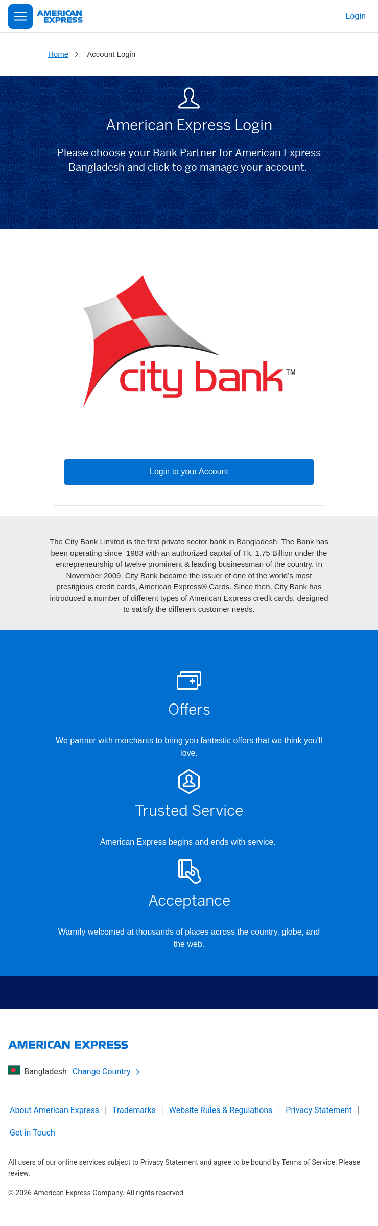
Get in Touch (32, 1133)
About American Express (54, 1110)
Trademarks (134, 1110)
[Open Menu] (20, 16)
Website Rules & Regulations (221, 1110)
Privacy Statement (318, 1110)
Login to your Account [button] (189, 471)
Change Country (107, 1071)
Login (356, 16)
